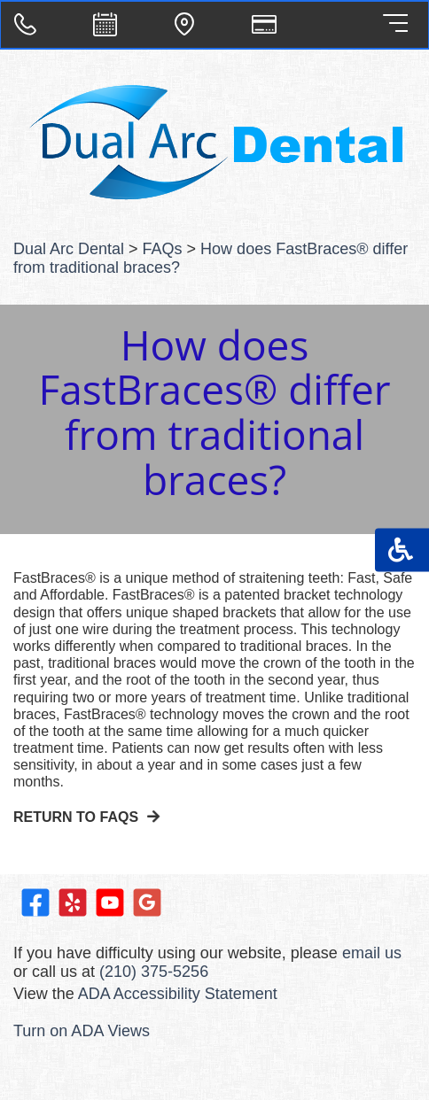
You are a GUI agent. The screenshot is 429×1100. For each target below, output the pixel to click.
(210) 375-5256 (153, 971)
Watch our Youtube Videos (110, 902)
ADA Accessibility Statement (177, 994)
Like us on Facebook (35, 902)
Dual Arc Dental (68, 249)
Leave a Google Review (147, 902)
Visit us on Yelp (73, 902)
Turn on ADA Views (81, 1031)
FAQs (163, 249)
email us (372, 953)
